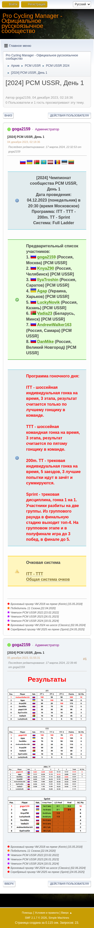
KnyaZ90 (45, 268)
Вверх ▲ (66, 912)
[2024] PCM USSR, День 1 (25, 137)
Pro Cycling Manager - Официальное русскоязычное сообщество (32, 23)
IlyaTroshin (47, 280)
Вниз (8, 115)
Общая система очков (48, 579)
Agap (42, 291)
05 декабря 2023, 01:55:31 (23, 657)
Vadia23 (44, 313)
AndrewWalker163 (54, 325)
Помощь (27, 912)
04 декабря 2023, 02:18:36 (23, 141)
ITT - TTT (34, 574)
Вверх (9, 883)
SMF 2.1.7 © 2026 (36, 917)
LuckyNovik (48, 302)
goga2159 (21, 129)
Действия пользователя (69, 115)
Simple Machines (59, 917)
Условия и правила (47, 912)
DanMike (45, 341)
